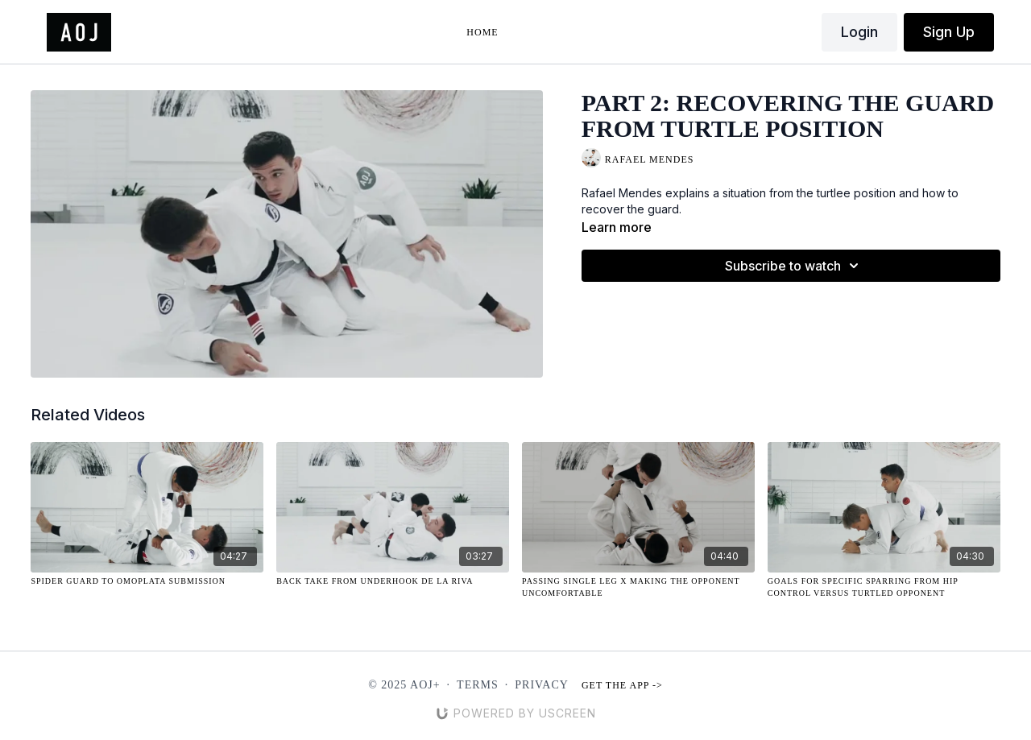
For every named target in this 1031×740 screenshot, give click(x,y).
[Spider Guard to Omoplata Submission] (147, 581)
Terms (478, 685)
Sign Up (949, 31)
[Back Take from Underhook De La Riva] (392, 581)
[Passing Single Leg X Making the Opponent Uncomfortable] (638, 587)
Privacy (542, 685)
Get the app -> (622, 685)
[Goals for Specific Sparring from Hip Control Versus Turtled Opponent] (884, 587)
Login (859, 31)
